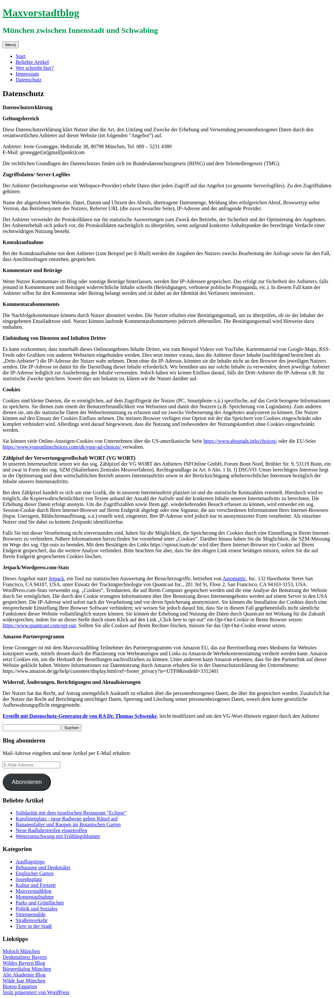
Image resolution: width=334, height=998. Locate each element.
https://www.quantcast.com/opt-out (39, 625)
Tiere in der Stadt (34, 926)
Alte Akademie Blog (24, 974)
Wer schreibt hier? (35, 68)
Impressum (27, 74)
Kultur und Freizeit (36, 885)
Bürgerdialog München (27, 969)
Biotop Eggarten (20, 986)
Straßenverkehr (32, 920)
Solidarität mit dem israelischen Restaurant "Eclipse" (71, 813)
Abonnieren (27, 782)
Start (20, 56)
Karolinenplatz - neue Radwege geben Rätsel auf (67, 818)
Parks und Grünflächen (40, 902)
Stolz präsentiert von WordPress (36, 992)
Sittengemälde (31, 914)
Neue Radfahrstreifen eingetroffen (51, 830)
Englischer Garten (34, 873)
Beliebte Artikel (32, 62)
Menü (10, 44)
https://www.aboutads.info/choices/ (240, 441)
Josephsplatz (29, 879)
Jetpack (56, 578)
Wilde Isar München (24, 980)
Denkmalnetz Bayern (25, 957)
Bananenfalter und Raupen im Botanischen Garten (68, 824)
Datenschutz (28, 79)
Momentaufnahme (35, 897)
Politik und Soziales (36, 908)
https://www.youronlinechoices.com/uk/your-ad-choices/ (62, 447)
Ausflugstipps (30, 861)
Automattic (234, 578)
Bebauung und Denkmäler (43, 867)
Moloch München (21, 951)
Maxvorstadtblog (41, 13)
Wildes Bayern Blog (24, 963)
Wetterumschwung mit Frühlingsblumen (58, 836)
